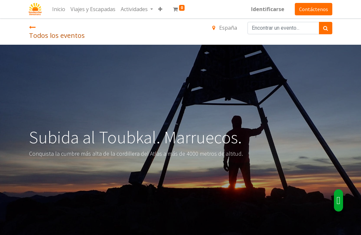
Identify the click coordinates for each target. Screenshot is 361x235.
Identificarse (267, 9)
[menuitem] (59, 9)
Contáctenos (313, 9)
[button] (160, 9)
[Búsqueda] (325, 28)
